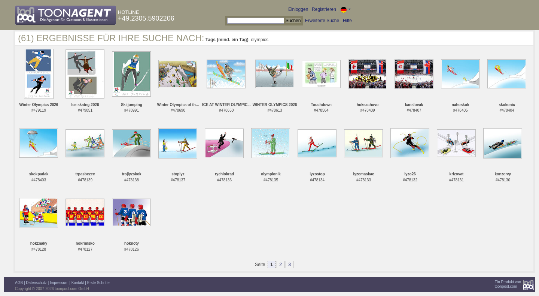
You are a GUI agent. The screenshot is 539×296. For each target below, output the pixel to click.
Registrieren (324, 9)
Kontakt (77, 283)
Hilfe (347, 20)
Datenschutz (36, 283)
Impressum (59, 283)
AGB (19, 283)
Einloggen (298, 9)
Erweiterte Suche (322, 20)
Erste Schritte (98, 283)
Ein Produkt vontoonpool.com (507, 284)
